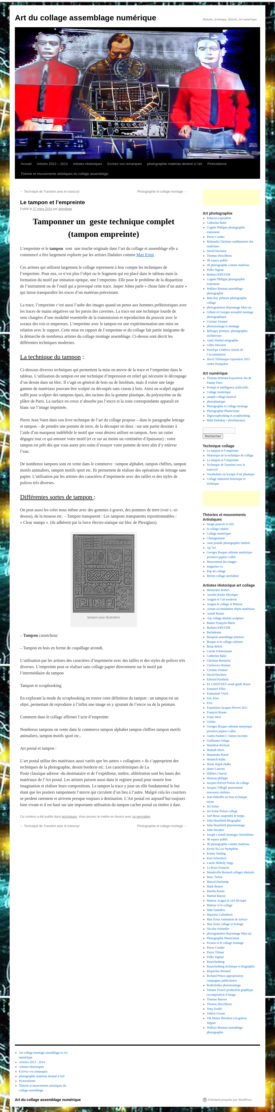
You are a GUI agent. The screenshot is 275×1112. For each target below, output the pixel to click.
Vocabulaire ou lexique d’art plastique (230, 474)
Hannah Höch (215, 750)
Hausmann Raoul (218, 754)
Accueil (26, 164)
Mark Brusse (215, 886)
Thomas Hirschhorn (219, 255)
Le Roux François (218, 867)
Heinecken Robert (218, 590)
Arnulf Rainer (215, 613)
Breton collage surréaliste (223, 576)
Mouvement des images (222, 562)
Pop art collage (216, 571)
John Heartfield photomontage (226, 825)
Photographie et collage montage (162, 191)
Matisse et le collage (219, 905)
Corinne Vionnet (217, 321)
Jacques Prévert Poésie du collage (228, 783)
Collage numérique (219, 392)
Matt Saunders (216, 910)
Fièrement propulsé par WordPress (230, 1100)
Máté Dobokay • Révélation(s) (226, 420)
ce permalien (141, 816)
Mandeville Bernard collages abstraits (230, 872)
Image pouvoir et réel (220, 524)
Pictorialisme (217, 164)
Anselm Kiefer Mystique (222, 595)
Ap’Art (211, 547)
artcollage (65, 209)
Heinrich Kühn (216, 759)
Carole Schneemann (219, 651)
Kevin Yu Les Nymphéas (222, 849)
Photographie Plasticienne (223, 411)
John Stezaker (215, 830)
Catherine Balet (216, 223)
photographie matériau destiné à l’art (174, 164)
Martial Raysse (216, 896)
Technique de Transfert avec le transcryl (49, 191)
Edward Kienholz (218, 679)
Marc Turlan (215, 877)
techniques (69, 816)
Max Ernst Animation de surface (227, 919)
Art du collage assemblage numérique (85, 17)
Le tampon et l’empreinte (223, 450)
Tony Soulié (214, 1009)
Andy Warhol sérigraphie (222, 340)
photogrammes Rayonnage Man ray (229, 307)
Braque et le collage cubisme (225, 642)
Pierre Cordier (216, 237)
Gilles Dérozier (216, 345)
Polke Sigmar (215, 270)
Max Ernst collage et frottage (225, 924)
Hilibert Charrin (217, 773)
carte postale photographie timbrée (228, 543)
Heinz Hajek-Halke (219, 764)
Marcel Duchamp (218, 882)
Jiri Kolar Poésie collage (222, 811)
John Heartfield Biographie (224, 820)
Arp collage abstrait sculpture (225, 618)
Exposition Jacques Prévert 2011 (227, 707)
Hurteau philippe (217, 778)
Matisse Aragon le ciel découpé (226, 900)
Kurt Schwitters (217, 858)
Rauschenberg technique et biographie (231, 966)
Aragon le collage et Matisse (225, 604)
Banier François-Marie (221, 623)
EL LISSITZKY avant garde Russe (229, 684)
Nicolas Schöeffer (218, 929)
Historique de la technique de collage (230, 455)
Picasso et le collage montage (225, 943)
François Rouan (217, 712)
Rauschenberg (216, 962)
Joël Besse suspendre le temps (226, 816)
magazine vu (215, 566)
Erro (209, 703)
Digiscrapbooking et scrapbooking (228, 415)
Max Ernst (145, 255)
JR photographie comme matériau (228, 265)
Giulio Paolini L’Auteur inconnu (227, 736)
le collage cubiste (218, 529)
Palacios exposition (219, 218)
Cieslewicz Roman (218, 665)
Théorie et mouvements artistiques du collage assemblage (64, 174)
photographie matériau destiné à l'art (42, 1076)
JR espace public (217, 260)
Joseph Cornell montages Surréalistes (230, 834)
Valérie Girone (216, 1013)
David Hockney (217, 251)
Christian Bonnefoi (219, 660)
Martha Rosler (216, 891)
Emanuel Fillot (216, 689)
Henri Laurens (216, 769)
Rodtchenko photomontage (224, 985)
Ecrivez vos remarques (124, 164)
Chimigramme (216, 538)
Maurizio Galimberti (220, 914)
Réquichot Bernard (219, 971)
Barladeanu (214, 632)
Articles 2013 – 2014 (52, 164)
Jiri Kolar (213, 806)
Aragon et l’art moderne (222, 599)
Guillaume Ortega (218, 740)
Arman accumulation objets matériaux (231, 609)
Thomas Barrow (217, 999)
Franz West (214, 717)
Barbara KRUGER (218, 274)
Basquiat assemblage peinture (225, 637)
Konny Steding (216, 853)
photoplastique (216, 401)
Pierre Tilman (215, 952)
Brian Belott (214, 646)
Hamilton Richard (218, 745)
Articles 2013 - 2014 (32, 1062)
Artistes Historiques (87, 164)
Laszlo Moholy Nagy (220, 863)
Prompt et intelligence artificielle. (228, 387)
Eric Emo (213, 698)
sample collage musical (221, 397)
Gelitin (211, 722)
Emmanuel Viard (217, 693)
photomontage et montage (223, 326)
